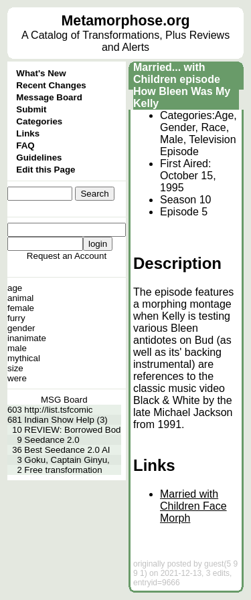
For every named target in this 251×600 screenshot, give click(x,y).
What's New (41, 73)
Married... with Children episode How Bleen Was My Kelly (181, 85)
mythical (23, 358)
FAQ (25, 145)
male (17, 348)
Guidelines (39, 158)
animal (20, 298)
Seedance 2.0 (51, 440)
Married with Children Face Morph (193, 506)
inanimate (26, 338)
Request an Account (66, 256)
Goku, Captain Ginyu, (66, 460)
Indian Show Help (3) (65, 420)
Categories (39, 121)
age (14, 288)
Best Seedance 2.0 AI (67, 450)
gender (21, 328)
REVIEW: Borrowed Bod (72, 430)
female (20, 308)
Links (27, 133)
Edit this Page (45, 170)
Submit (31, 109)
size (15, 368)
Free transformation (63, 470)
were (17, 378)
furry (16, 318)
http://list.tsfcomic (58, 410)
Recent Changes (51, 85)
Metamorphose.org (126, 21)
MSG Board (64, 400)
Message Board (49, 97)
